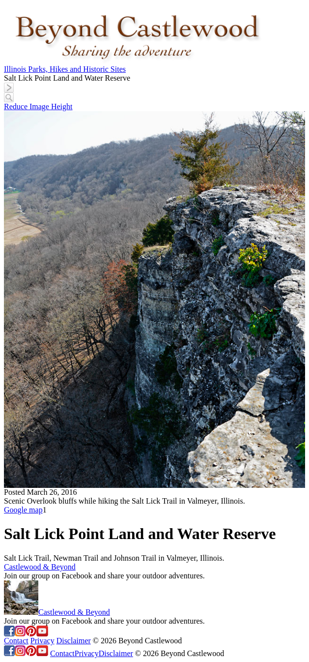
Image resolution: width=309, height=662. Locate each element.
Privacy (42, 640)
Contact (16, 640)
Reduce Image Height (38, 106)
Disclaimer (73, 640)
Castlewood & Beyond (40, 567)
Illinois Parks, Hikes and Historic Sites (65, 69)
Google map (23, 510)
